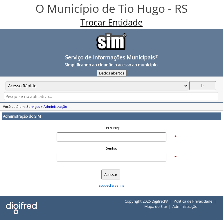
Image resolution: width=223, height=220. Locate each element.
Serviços (33, 106)
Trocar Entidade (111, 22)
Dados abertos (111, 73)
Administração (55, 106)
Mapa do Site (155, 206)
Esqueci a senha (111, 185)
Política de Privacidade (193, 201)
